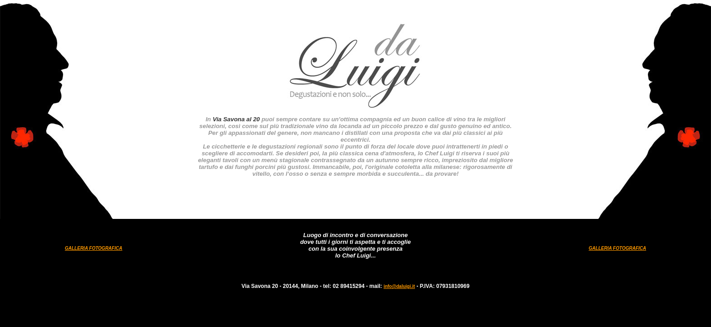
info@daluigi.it (399, 286)
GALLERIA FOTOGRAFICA (93, 248)
